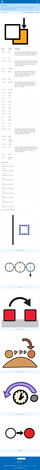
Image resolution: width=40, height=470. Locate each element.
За (30, 465)
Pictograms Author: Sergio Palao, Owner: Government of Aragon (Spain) (18, 7)
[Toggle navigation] (37, 1)
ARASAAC (4, 5)
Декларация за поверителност (10, 465)
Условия (20, 465)
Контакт (34, 465)
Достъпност (26, 465)
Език (16, 458)
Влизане (25, 12)
